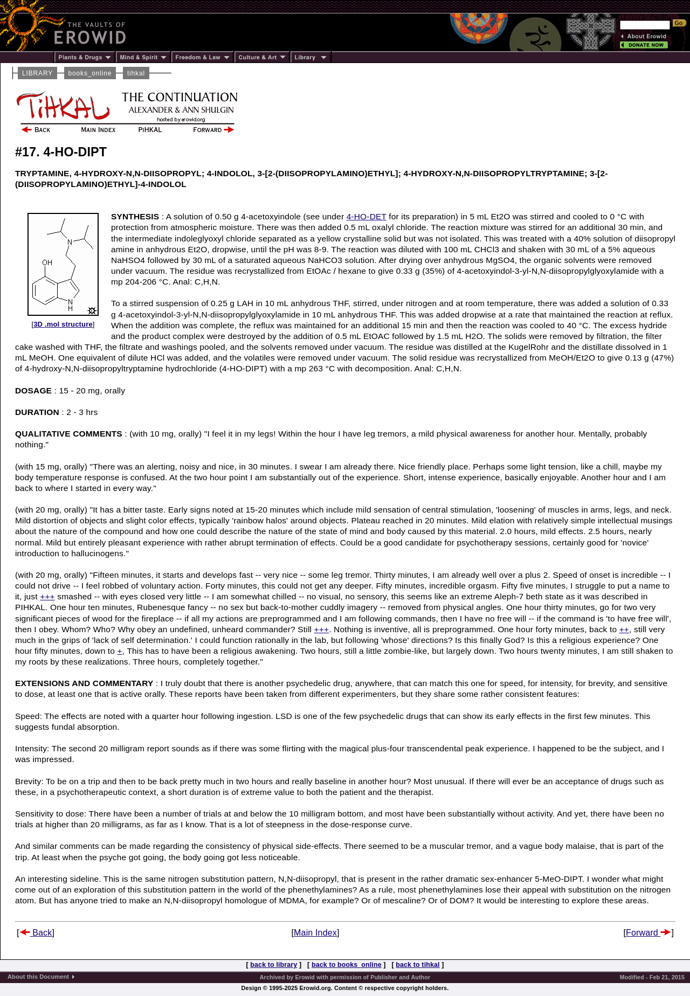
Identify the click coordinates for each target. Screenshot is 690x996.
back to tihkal (417, 965)
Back (35, 932)
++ (624, 629)
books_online (90, 73)
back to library (273, 965)
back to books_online (347, 965)
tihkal (136, 73)
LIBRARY (37, 73)
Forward (648, 932)
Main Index (315, 932)
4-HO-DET (367, 216)
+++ (47, 596)
